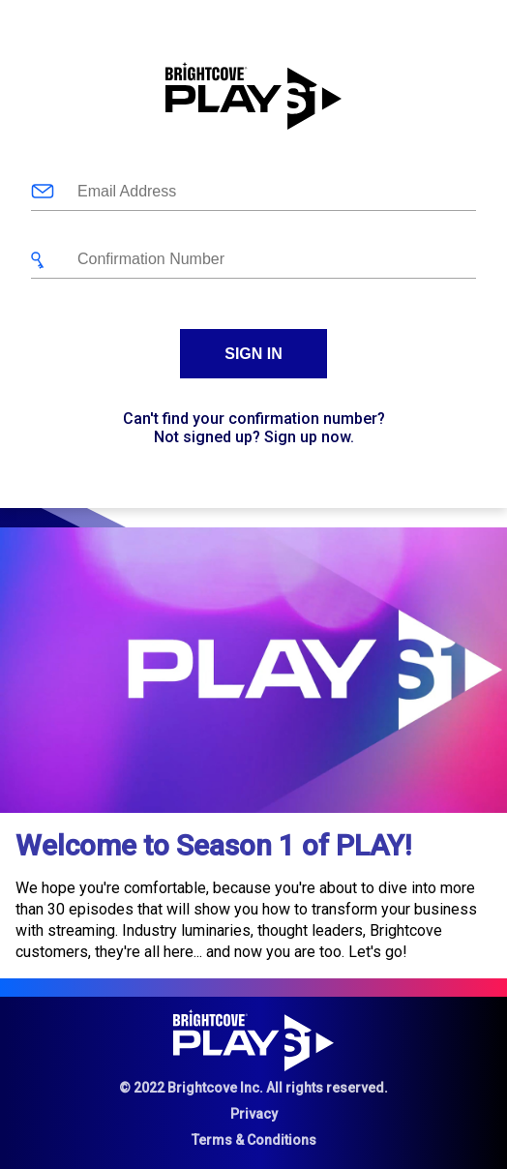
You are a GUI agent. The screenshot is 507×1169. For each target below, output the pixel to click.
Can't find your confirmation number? (254, 418)
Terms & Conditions (254, 1140)
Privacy (254, 1114)
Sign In (253, 353)
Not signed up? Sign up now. (254, 437)
